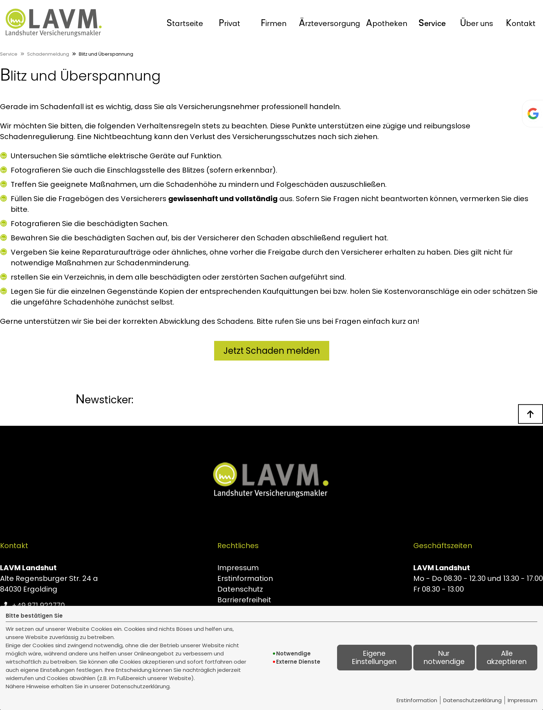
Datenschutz (240, 589)
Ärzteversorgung (329, 22)
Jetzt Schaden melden (271, 351)
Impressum (522, 700)
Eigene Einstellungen (374, 657)
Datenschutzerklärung (472, 700)
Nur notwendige (444, 657)
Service (432, 22)
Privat (229, 22)
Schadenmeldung (48, 54)
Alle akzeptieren (507, 657)
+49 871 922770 (38, 606)
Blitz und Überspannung (106, 54)
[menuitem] (185, 23)
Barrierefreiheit (244, 600)
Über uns (476, 22)
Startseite (185, 22)
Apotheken (386, 22)
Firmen (273, 22)
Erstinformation (417, 700)
